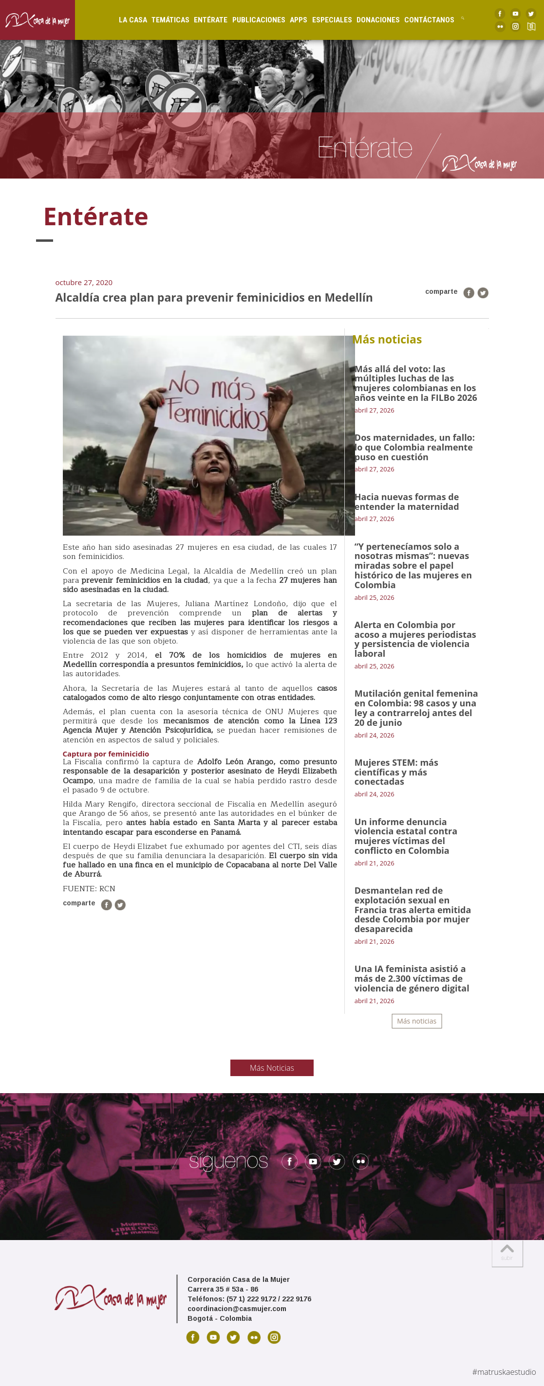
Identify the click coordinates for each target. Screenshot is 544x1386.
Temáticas (165, 20)
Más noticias (416, 1021)
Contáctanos (423, 20)
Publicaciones (252, 20)
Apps (292, 20)
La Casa (127, 20)
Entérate (205, 20)
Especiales (326, 20)
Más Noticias (272, 1067)
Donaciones (372, 20)
